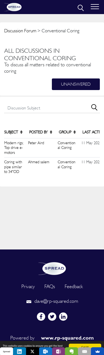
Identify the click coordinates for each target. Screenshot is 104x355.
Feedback (74, 286)
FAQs (49, 286)
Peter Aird (36, 143)
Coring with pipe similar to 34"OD (13, 167)
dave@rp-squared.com (52, 301)
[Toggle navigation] (95, 7)
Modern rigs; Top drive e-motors (13, 148)
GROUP (67, 132)
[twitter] (52, 316)
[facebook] (41, 316)
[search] (80, 7)
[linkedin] (63, 316)
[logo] (52, 268)
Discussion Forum (20, 30)
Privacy (28, 286)
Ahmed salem (38, 162)
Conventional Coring (66, 145)
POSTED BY (40, 132)
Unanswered (76, 84)
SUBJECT (13, 132)
